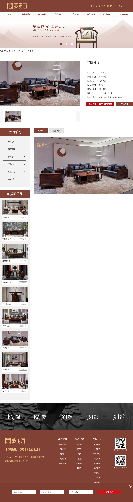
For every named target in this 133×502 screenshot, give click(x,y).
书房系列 (12, 164)
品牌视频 (62, 463)
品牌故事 (62, 449)
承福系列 (97, 473)
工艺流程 (75, 14)
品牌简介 (62, 444)
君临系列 (97, 482)
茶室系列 (12, 171)
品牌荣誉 (62, 459)
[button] (61, 44)
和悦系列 (97, 449)
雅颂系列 (97, 468)
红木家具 (42, 14)
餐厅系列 (12, 149)
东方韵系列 (97, 454)
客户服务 (124, 14)
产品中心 (58, 14)
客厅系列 (12, 142)
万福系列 (97, 478)
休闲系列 (12, 179)
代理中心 (107, 14)
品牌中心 (26, 14)
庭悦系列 (97, 459)
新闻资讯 (91, 14)
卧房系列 (12, 157)
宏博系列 (97, 463)
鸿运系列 (97, 444)
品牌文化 (62, 454)
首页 (9, 14)
